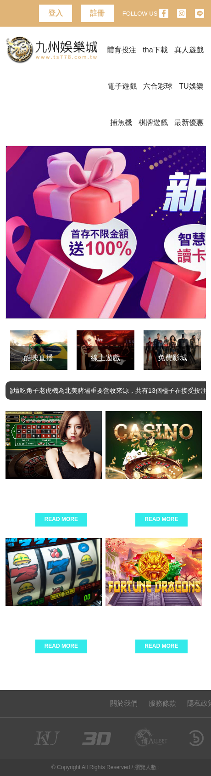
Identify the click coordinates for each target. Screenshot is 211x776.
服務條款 (162, 703)
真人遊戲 (189, 50)
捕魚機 (121, 122)
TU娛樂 (191, 86)
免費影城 (172, 357)
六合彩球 (157, 86)
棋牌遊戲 (153, 122)
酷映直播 (38, 357)
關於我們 (124, 703)
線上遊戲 (105, 357)
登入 (55, 13)
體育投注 (121, 50)
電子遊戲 (122, 86)
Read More (61, 519)
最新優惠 (189, 122)
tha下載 (155, 50)
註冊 (97, 13)
